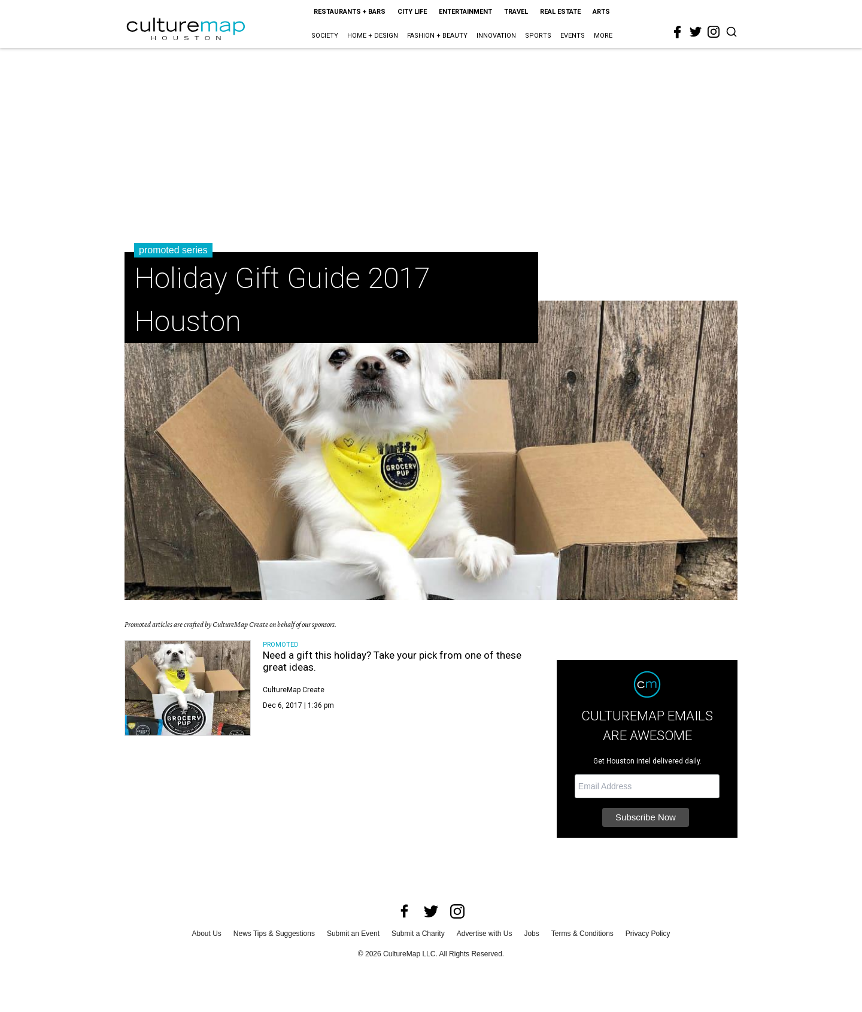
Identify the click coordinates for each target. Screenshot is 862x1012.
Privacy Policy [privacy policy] (648, 933)
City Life (412, 12)
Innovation (496, 36)
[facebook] (678, 32)
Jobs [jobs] (531, 933)
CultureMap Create (293, 690)
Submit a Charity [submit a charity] (418, 933)
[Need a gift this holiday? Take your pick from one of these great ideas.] (188, 688)
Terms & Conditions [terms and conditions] (582, 933)
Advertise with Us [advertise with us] (484, 933)
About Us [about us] (206, 933)
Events (572, 36)
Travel (516, 12)
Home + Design (372, 36)
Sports (538, 36)
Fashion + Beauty (437, 36)
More (603, 36)
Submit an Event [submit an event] (353, 933)
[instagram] (714, 32)
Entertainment (465, 12)
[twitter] (696, 32)
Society (324, 36)
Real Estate (560, 12)
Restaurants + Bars (350, 12)
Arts (601, 12)
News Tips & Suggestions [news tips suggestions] (274, 933)
